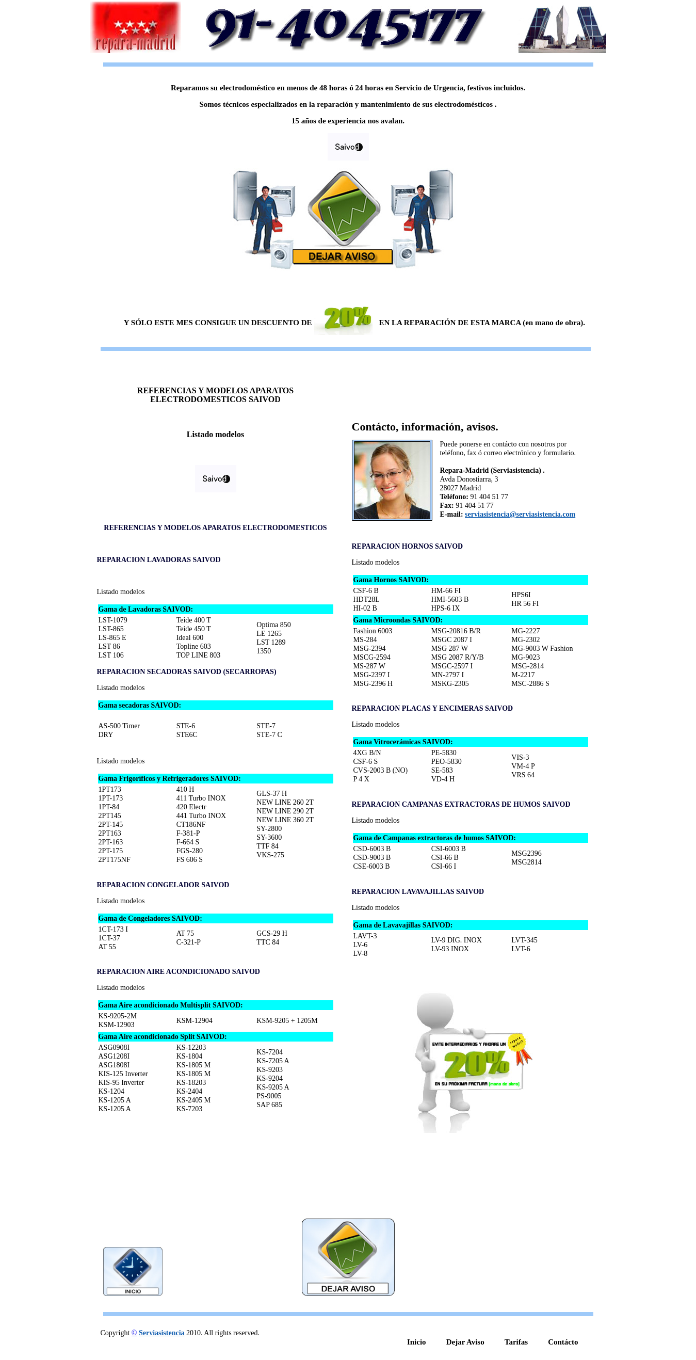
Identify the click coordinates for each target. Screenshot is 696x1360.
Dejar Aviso (465, 1342)
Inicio (416, 1342)
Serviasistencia (162, 1333)
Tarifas (516, 1342)
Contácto (563, 1342)
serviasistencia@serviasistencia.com (520, 514)
